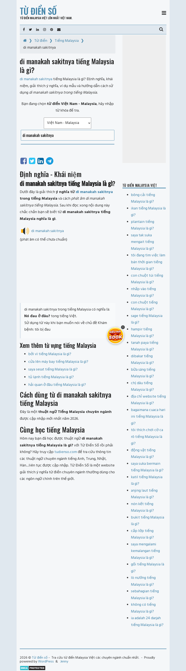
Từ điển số (38, 10)
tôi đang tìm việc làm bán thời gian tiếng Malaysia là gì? (148, 262)
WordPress (46, 661)
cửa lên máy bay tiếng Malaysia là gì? (58, 362)
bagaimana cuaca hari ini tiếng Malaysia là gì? (148, 417)
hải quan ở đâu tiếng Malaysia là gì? (57, 385)
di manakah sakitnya (94, 192)
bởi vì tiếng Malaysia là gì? (49, 354)
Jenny (64, 661)
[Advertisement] (67, 273)
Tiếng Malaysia (67, 41)
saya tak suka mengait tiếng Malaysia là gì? (142, 242)
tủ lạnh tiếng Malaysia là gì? (51, 377)
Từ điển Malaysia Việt (33, 18)
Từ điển (40, 41)
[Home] (25, 41)
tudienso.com (65, 452)
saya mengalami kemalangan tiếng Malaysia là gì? (145, 551)
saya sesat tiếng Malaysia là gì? (53, 369)
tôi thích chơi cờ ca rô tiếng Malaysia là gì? (147, 437)
